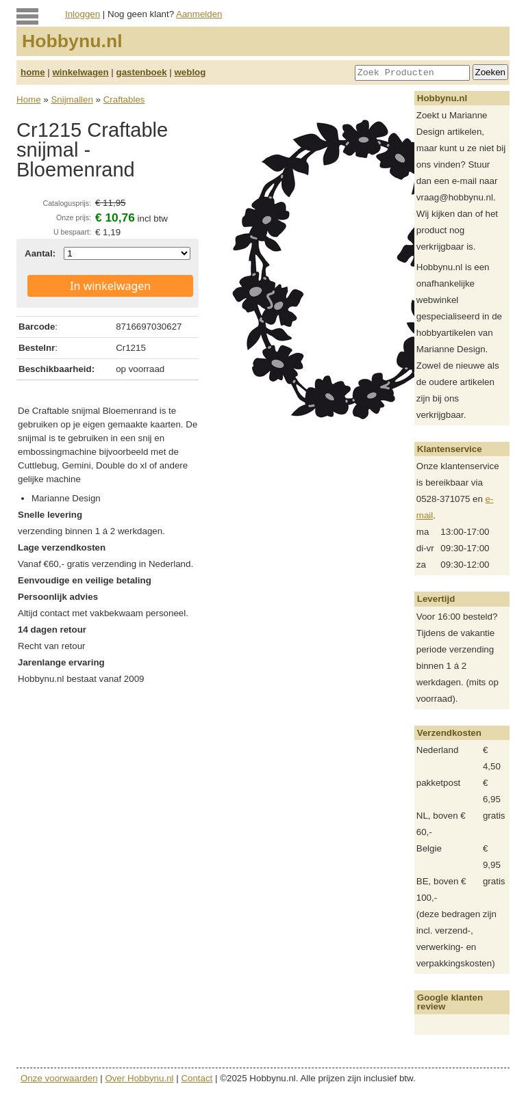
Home (28, 99)
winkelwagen (80, 72)
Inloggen (82, 14)
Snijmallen (72, 99)
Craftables (124, 99)
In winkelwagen (110, 285)
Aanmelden (199, 14)
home (33, 72)
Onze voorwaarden (59, 1078)
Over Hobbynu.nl (139, 1078)
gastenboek (141, 72)
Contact (196, 1078)
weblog (189, 72)
